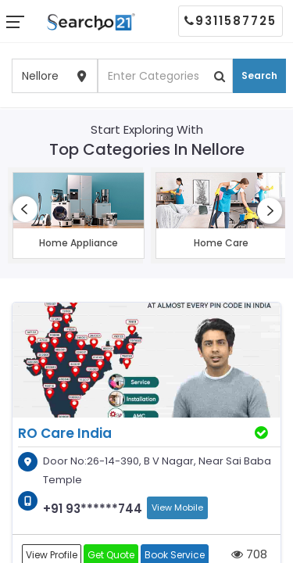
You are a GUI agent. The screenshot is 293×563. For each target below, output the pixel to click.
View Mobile (177, 507)
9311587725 (230, 21)
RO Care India (65, 433)
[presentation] (25, 209)
